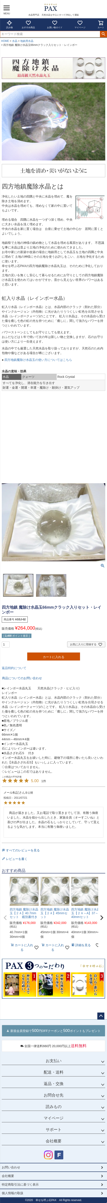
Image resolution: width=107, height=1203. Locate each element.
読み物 (9, 24)
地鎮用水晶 (26, 41)
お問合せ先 (53, 1095)
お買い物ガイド (54, 24)
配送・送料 (53, 1072)
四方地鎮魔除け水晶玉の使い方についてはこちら (38, 360)
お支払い (54, 1061)
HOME (5, 41)
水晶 (14, 41)
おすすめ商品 (28, 24)
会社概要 (54, 1141)
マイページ (79, 24)
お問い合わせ (11, 1167)
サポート (54, 1129)
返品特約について (14, 668)
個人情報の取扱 (12, 1193)
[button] (5, 918)
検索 (103, 34)
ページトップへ (100, 1016)
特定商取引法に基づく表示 (20, 1184)
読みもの (54, 1106)
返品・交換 (53, 1084)
